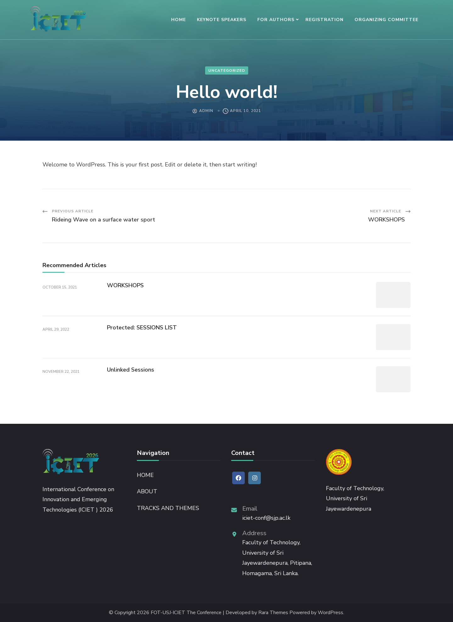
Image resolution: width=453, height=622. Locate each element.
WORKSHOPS (125, 285)
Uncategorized (226, 70)
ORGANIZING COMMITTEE (386, 20)
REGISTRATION (324, 20)
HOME (178, 20)
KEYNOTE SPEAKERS (221, 20)
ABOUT (147, 491)
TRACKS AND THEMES (168, 508)
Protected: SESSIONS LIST (142, 327)
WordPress (330, 613)
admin (206, 110)
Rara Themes (273, 613)
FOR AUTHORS (275, 20)
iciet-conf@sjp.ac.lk (266, 518)
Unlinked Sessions (130, 369)
